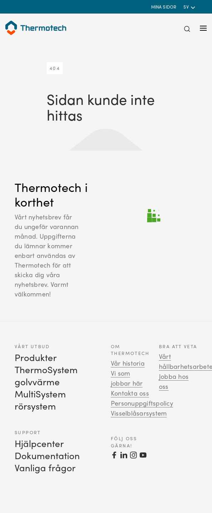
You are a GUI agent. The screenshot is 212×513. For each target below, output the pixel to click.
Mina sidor (163, 7)
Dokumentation (47, 455)
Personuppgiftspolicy (142, 403)
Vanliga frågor (45, 467)
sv (186, 7)
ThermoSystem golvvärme (46, 375)
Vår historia (128, 363)
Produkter (36, 357)
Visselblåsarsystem (139, 413)
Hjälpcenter (39, 443)
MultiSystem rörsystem (40, 399)
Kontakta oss (130, 393)
